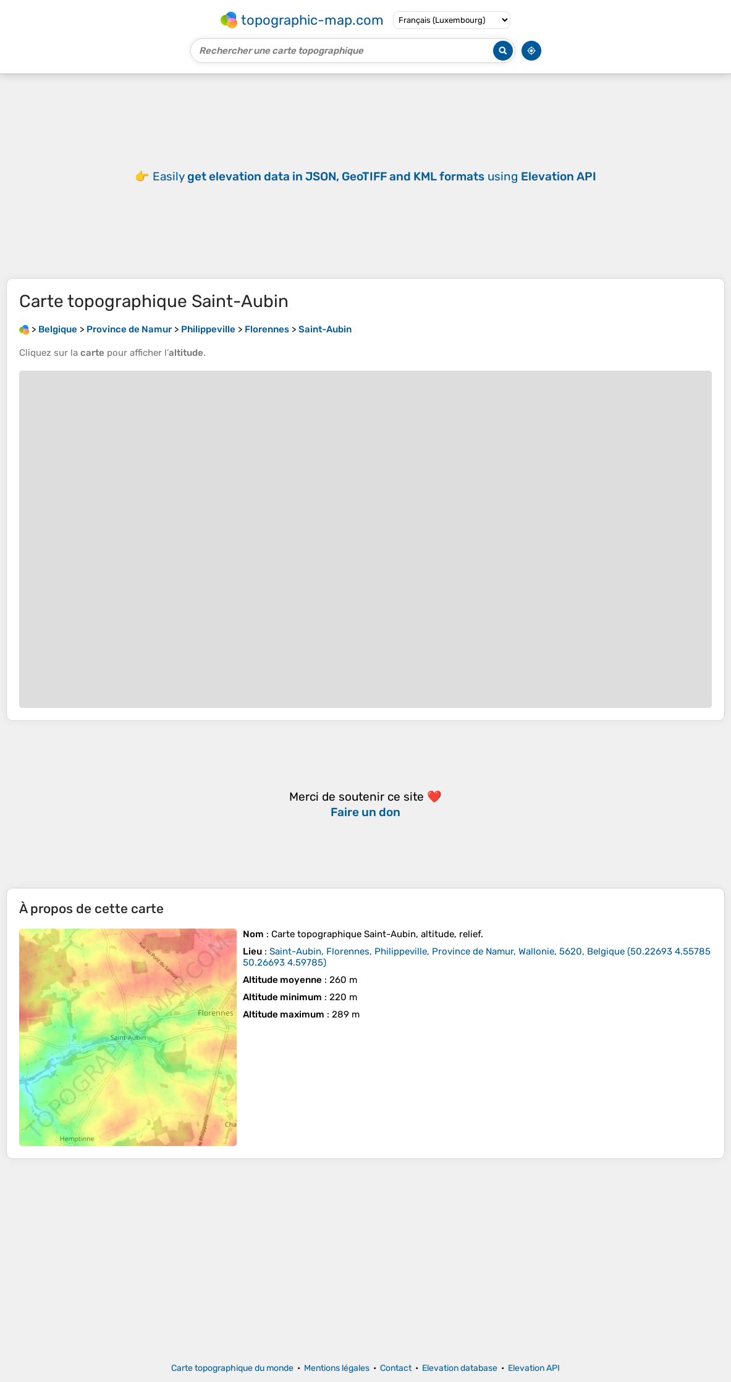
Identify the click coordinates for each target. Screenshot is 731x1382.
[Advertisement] (365, 1260)
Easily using (374, 176)
